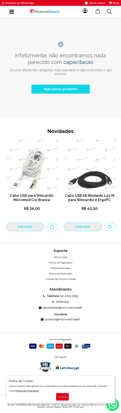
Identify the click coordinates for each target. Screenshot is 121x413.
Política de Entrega (60, 268)
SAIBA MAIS (24, 226)
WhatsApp (60, 301)
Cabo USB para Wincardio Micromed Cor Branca (32, 197)
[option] (32, 185)
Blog (114, 3)
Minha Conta (60, 257)
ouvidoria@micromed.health (60, 319)
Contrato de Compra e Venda (61, 279)
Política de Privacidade (27, 390)
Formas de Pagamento (60, 262)
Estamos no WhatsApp (18, 3)
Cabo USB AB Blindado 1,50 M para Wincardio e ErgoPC (89, 197)
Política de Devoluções (60, 273)
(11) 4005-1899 (60, 296)
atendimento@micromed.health (60, 307)
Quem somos (95, 3)
